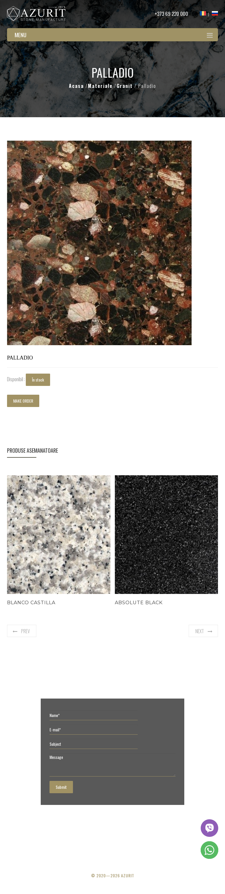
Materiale (101, 85)
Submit (61, 787)
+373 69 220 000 (171, 13)
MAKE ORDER (23, 401)
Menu (20, 34)
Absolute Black (139, 602)
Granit (125, 85)
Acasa (77, 85)
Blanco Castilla (31, 602)
